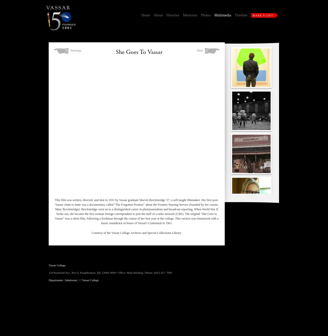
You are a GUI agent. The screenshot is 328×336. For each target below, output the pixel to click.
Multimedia (222, 15)
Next (200, 50)
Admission (71, 280)
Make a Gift (263, 15)
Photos (206, 15)
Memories (190, 15)
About (158, 15)
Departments (56, 280)
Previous (75, 50)
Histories (172, 15)
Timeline (241, 15)
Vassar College (57, 265)
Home (145, 15)
